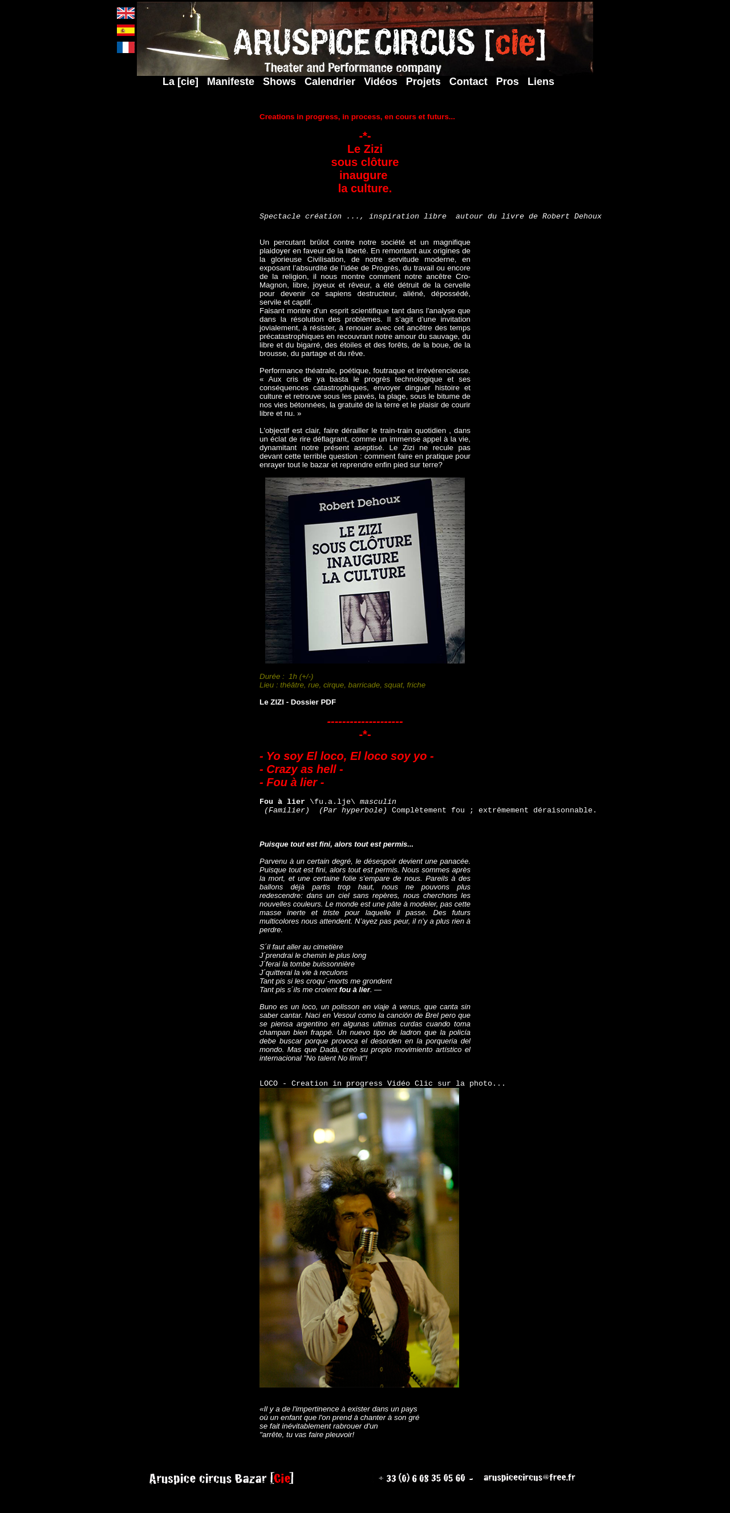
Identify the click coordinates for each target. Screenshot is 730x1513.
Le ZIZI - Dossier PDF (297, 710)
